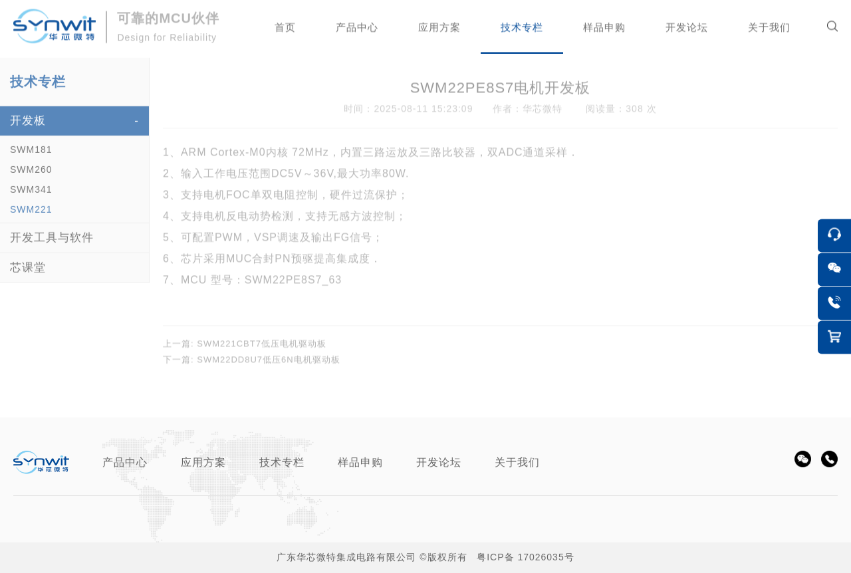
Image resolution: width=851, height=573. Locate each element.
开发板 (28, 128)
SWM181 (31, 157)
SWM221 (31, 216)
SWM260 (31, 177)
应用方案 (203, 462)
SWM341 (31, 196)
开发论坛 (438, 462)
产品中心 (125, 462)
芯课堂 (28, 275)
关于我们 (517, 462)
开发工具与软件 (52, 245)
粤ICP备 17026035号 (525, 557)
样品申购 (360, 462)
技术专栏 (281, 462)
